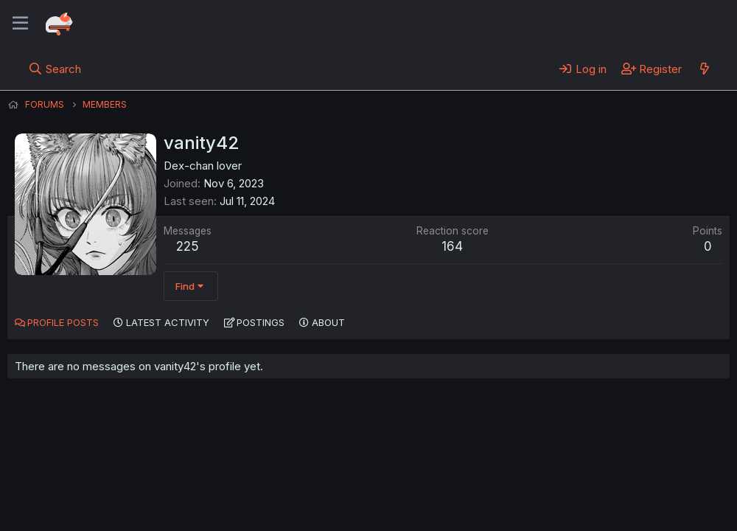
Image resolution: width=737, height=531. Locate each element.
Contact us (200, 479)
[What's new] (704, 68)
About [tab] (328, 322)
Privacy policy (368, 479)
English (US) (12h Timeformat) (83, 479)
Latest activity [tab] (167, 322)
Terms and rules (281, 479)
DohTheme (589, 510)
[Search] (55, 68)
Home (472, 479)
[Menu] (20, 23)
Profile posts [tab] (63, 322)
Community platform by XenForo (608, 498)
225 (187, 246)
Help (429, 479)
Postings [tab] (260, 322)
